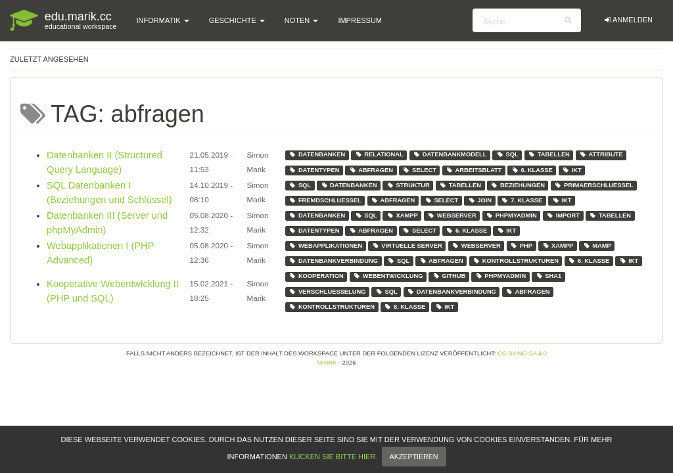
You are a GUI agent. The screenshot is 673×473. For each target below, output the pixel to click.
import (563, 215)
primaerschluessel (593, 185)
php (521, 245)
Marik (327, 362)
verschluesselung (327, 291)
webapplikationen (325, 245)
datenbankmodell (449, 154)
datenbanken (317, 154)
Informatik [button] (163, 20)
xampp (402, 215)
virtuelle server (407, 245)
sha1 (548, 276)
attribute (600, 154)
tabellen (549, 154)
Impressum (360, 20)
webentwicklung (388, 276)
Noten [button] (302, 20)
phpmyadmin (511, 215)
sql (507, 154)
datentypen (314, 170)
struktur (408, 185)
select (419, 170)
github (448, 276)
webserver (451, 215)
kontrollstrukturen (516, 261)
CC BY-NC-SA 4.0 (522, 353)
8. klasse (404, 307)
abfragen (371, 170)
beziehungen (517, 185)
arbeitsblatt (473, 170)
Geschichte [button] (237, 20)
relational (379, 154)
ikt (572, 170)
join (480, 200)
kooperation (316, 276)
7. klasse (521, 200)
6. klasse (532, 170)
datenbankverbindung (333, 261)
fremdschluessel (325, 200)
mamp (597, 245)
